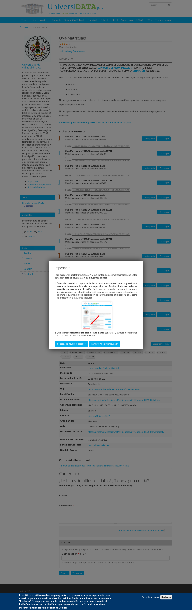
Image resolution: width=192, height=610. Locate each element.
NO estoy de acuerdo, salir (104, 343)
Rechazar (166, 597)
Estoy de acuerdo (150, 597)
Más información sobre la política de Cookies (43, 607)
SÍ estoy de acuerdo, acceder (71, 343)
